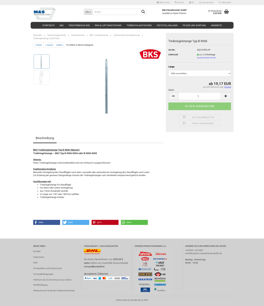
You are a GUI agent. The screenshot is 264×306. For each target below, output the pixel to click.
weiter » (60, 45)
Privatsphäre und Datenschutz (47, 268)
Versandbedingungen (43, 274)
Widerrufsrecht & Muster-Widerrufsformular (54, 290)
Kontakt (37, 251)
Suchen (179, 2)
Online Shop (121, 300)
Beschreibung (45, 138)
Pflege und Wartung (194, 25)
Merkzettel (225, 2)
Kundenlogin (206, 2)
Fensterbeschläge (79, 25)
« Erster (38, 45)
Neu (62, 25)
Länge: (171, 66)
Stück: (171, 90)
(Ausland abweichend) (206, 58)
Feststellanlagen (167, 25)
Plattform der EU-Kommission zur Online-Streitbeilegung (52, 282)
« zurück (49, 45)
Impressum (38, 257)
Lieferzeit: (173, 54)
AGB (35, 262)
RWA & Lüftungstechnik (108, 25)
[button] (46, 222)
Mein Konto (163, 2)
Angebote (216, 25)
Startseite (48, 25)
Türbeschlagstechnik (139, 25)
